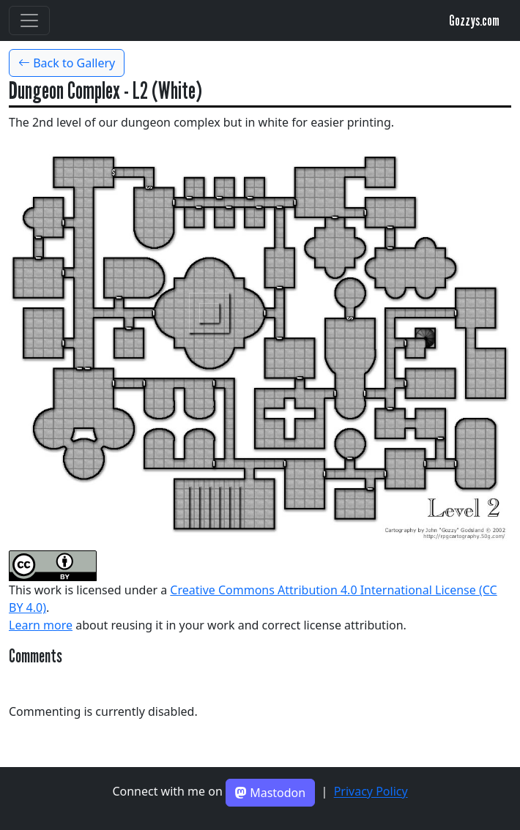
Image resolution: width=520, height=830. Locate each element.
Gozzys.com (474, 20)
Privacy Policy (371, 792)
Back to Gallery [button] (66, 63)
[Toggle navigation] (29, 20)
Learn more (41, 625)
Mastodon (270, 793)
